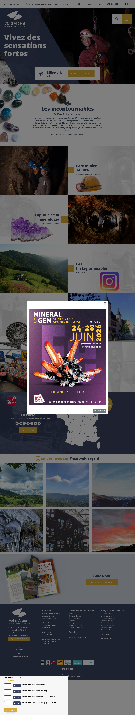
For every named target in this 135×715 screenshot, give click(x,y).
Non (16, 685)
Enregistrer (10, 710)
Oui (6, 685)
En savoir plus (99, 411)
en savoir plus (9, 680)
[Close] (105, 303)
